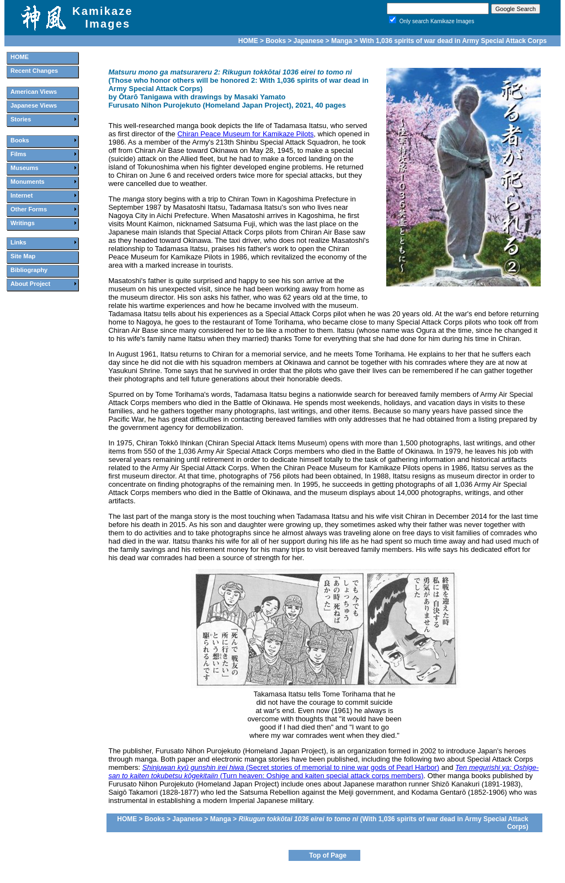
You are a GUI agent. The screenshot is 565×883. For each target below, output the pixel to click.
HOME (248, 41)
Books (275, 41)
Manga (341, 41)
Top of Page (328, 855)
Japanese (309, 41)
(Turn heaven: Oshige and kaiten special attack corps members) (323, 771)
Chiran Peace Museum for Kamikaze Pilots (245, 134)
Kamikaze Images (102, 17)
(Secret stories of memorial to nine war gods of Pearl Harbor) (290, 767)
